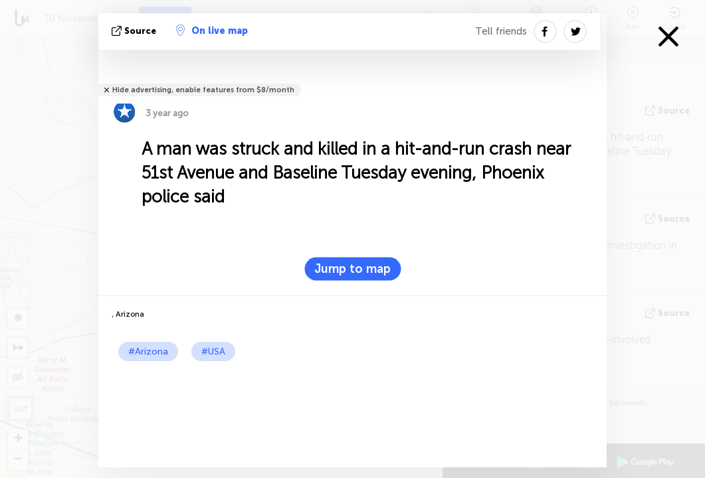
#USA (213, 351)
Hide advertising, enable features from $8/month (203, 90)
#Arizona (148, 351)
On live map (212, 31)
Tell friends (501, 31)
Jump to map (352, 269)
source (135, 31)
